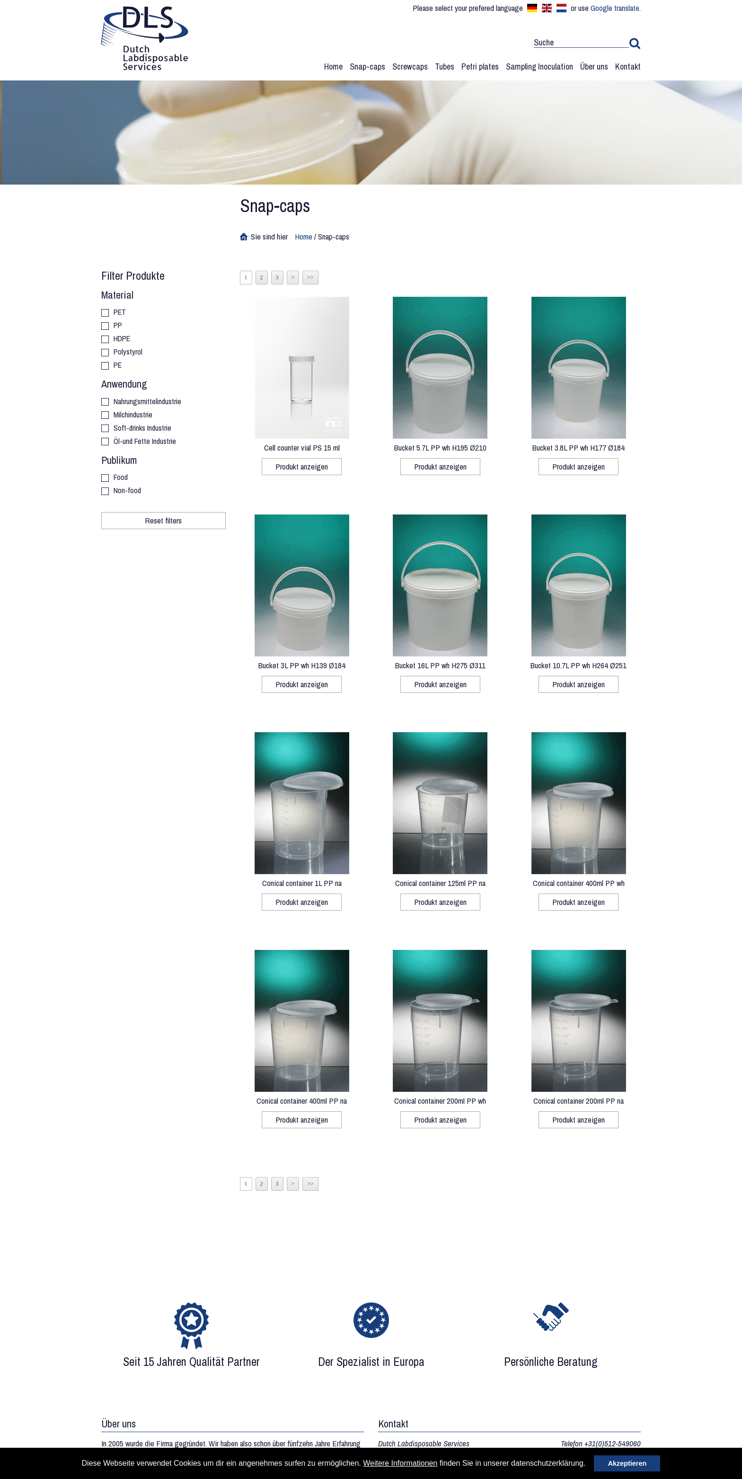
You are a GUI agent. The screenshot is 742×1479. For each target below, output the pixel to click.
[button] (589, 1464)
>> (310, 277)
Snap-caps (367, 66)
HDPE (122, 339)
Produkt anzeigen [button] (301, 466)
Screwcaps (410, 66)
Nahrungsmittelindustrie (147, 402)
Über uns (594, 66)
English (547, 8)
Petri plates (480, 66)
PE (118, 365)
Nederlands (561, 8)
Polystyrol (128, 352)
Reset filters (163, 520)
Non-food (127, 491)
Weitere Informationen (400, 1463)
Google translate (615, 7)
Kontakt (628, 66)
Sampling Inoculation (539, 66)
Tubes (444, 66)
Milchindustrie (133, 415)
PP (118, 325)
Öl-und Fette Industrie (145, 441)
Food (121, 477)
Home (333, 66)
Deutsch (532, 8)
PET (120, 312)
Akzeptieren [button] (627, 1463)
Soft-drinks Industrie (142, 428)
